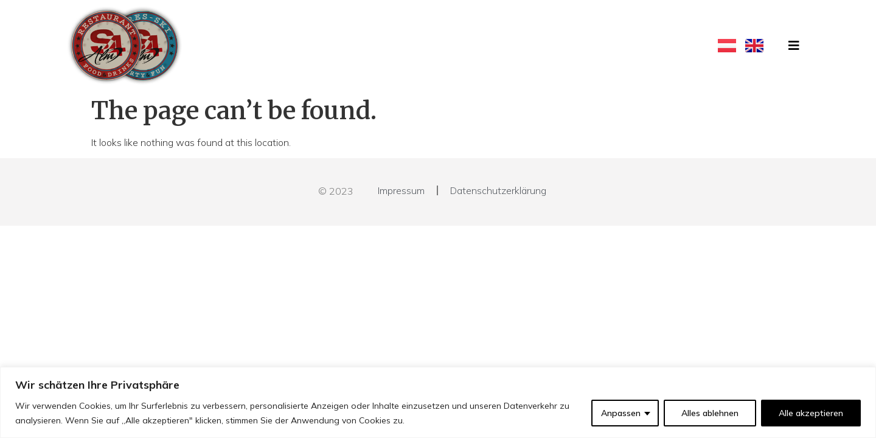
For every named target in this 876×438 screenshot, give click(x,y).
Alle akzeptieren (811, 413)
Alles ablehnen (710, 413)
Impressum (401, 190)
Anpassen (621, 413)
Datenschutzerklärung (498, 190)
